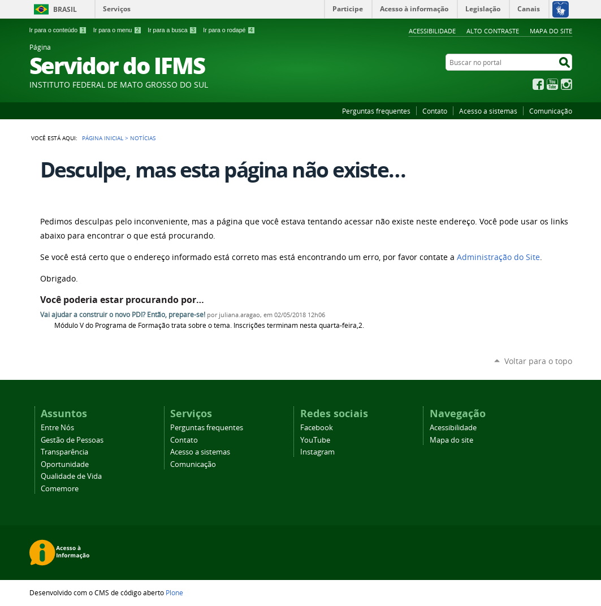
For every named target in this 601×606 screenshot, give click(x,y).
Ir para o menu (117, 30)
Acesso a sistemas (488, 110)
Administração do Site (498, 257)
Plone (174, 592)
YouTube (552, 84)
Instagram (566, 84)
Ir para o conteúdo (58, 30)
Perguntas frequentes (376, 110)
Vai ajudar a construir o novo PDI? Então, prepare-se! (122, 314)
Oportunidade (65, 464)
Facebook (538, 84)
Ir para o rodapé (229, 30)
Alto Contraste (492, 31)
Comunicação (550, 110)
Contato (434, 110)
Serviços (117, 9)
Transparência (64, 452)
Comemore (60, 489)
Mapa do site (551, 31)
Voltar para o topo (538, 361)
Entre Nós (57, 427)
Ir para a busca (172, 30)
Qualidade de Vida (71, 476)
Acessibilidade (432, 31)
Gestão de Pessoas (72, 440)
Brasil (65, 9)
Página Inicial (102, 138)
